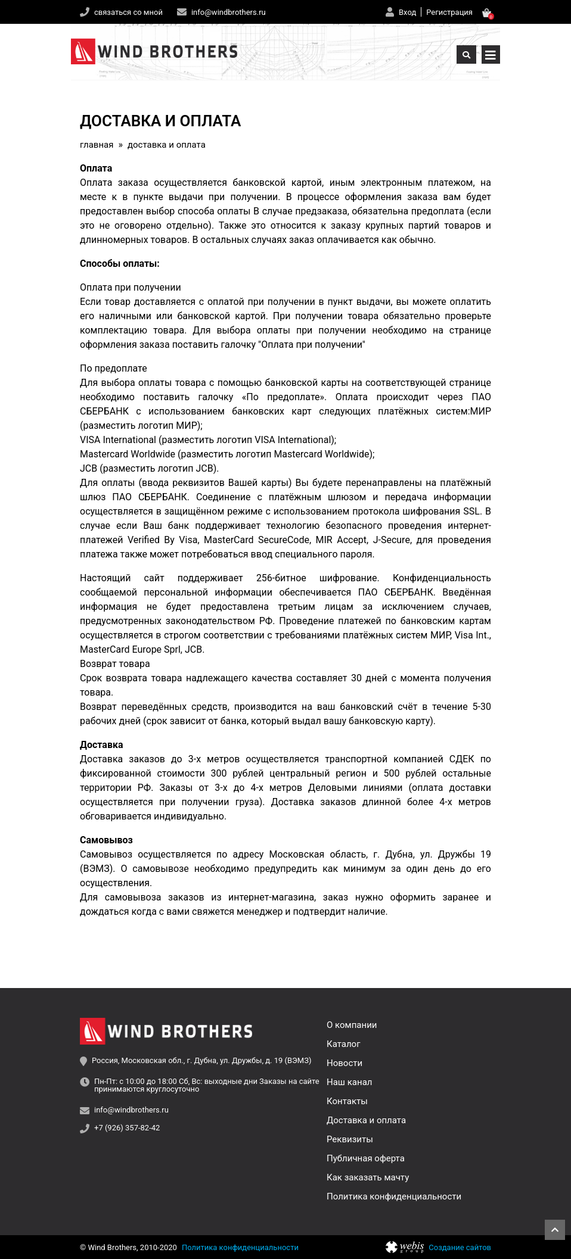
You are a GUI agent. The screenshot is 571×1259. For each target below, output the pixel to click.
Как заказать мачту (368, 1177)
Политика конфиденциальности (394, 1196)
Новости (344, 1063)
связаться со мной (128, 12)
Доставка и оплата (366, 1120)
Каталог (343, 1044)
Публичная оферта (366, 1158)
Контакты (347, 1101)
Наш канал (349, 1082)
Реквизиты (350, 1139)
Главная (96, 145)
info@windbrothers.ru (228, 12)
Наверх (555, 1230)
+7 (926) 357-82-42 (127, 1128)
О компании (352, 1025)
